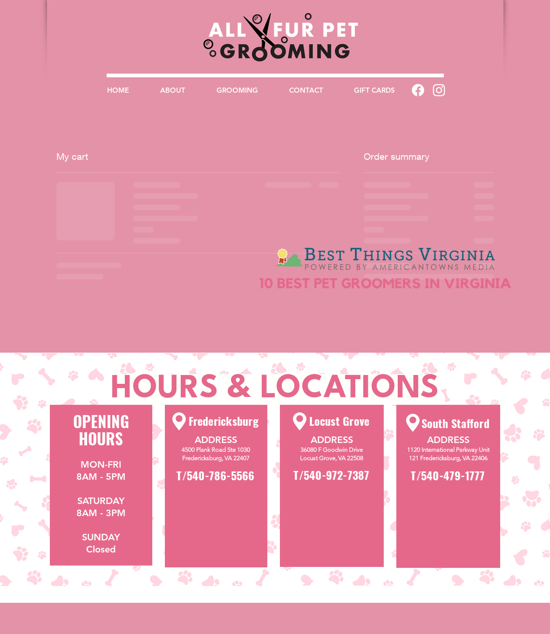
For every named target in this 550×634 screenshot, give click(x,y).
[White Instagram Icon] (439, 90)
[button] (237, 90)
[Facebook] (418, 90)
